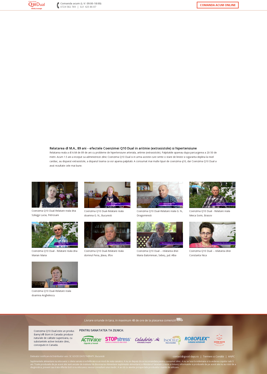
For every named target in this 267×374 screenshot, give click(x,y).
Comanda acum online (217, 5)
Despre (49, 16)
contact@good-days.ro (186, 356)
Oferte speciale (201, 16)
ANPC (231, 356)
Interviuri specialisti (113, 16)
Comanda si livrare (160, 16)
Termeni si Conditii (213, 356)
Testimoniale (73, 16)
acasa (35, 16)
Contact (228, 16)
